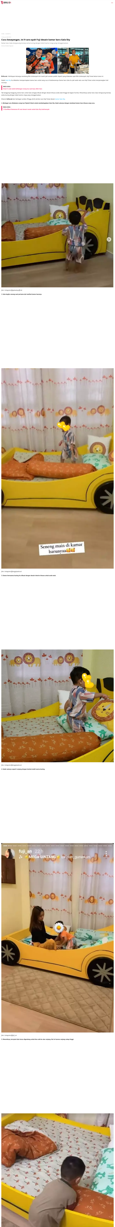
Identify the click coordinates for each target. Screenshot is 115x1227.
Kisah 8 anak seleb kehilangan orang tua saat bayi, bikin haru (22, 89)
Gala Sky (8, 80)
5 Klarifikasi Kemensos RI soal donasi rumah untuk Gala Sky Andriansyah (26, 109)
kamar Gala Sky (60, 99)
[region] (62, 13)
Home (2, 33)
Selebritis (7, 33)
